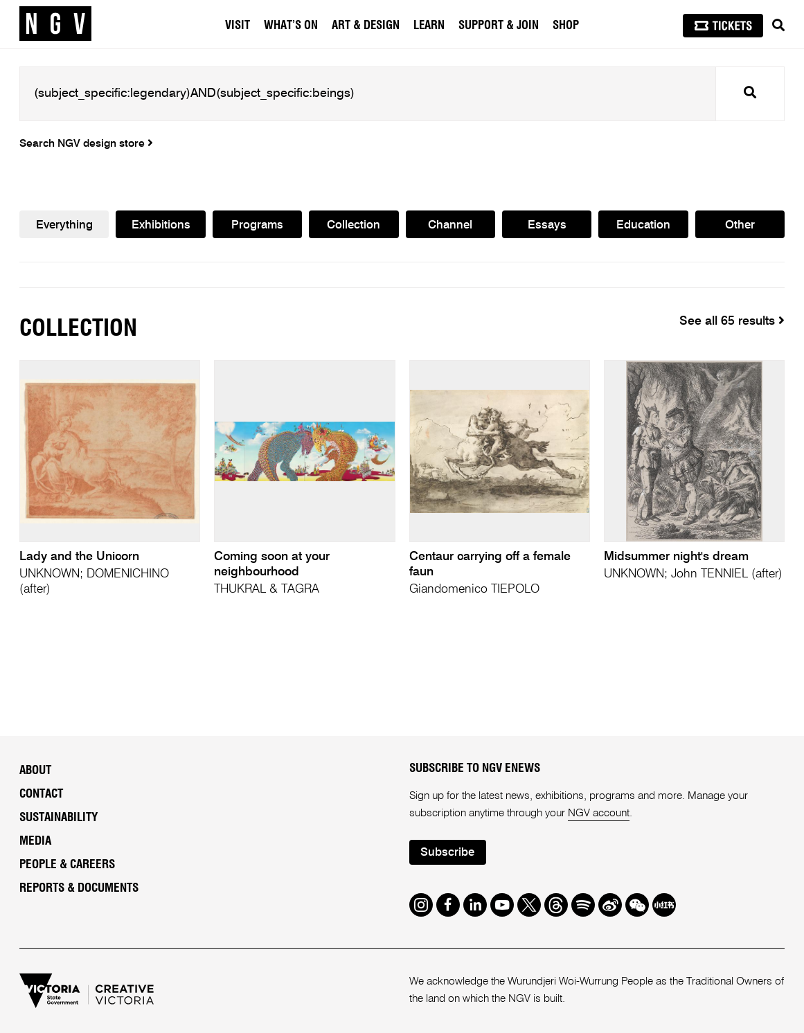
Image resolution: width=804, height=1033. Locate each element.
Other (740, 225)
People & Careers (67, 864)
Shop (566, 25)
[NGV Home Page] (55, 24)
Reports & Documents (79, 888)
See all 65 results (732, 320)
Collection (353, 225)
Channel (450, 225)
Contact (41, 794)
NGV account (598, 813)
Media (35, 841)
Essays (547, 225)
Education (643, 225)
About (35, 770)
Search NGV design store (86, 144)
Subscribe (447, 853)
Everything (64, 225)
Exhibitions (161, 225)
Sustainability (58, 817)
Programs (257, 225)
